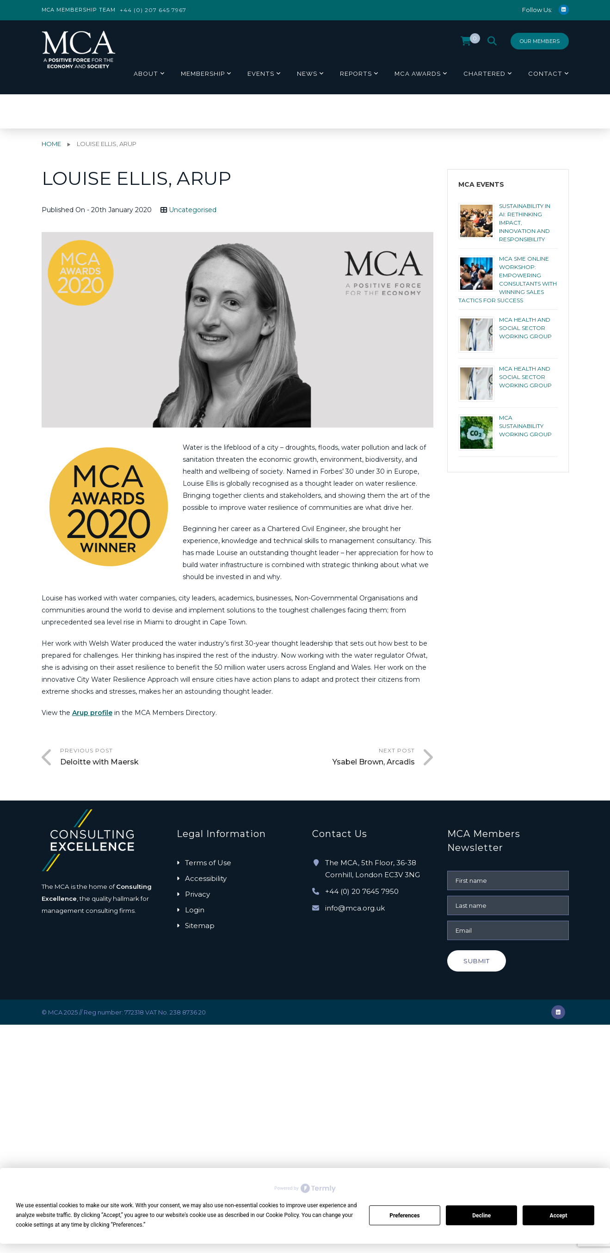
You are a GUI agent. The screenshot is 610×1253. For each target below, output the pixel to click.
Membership (203, 73)
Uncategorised (192, 210)
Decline (481, 1215)
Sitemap (200, 925)
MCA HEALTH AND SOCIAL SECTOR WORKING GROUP (525, 328)
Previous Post (149, 757)
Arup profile (92, 713)
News (307, 73)
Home (51, 143)
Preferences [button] (127, 1225)
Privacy (197, 894)
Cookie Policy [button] (282, 1215)
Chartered (484, 73)
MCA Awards (417, 73)
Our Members (540, 41)
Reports (356, 73)
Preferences (404, 1215)
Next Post (326, 757)
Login (194, 909)
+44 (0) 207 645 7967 (153, 9)
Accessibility (206, 878)
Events (260, 73)
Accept (558, 1215)
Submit (476, 961)
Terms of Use (208, 862)
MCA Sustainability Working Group (525, 426)
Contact (545, 73)
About (146, 73)
